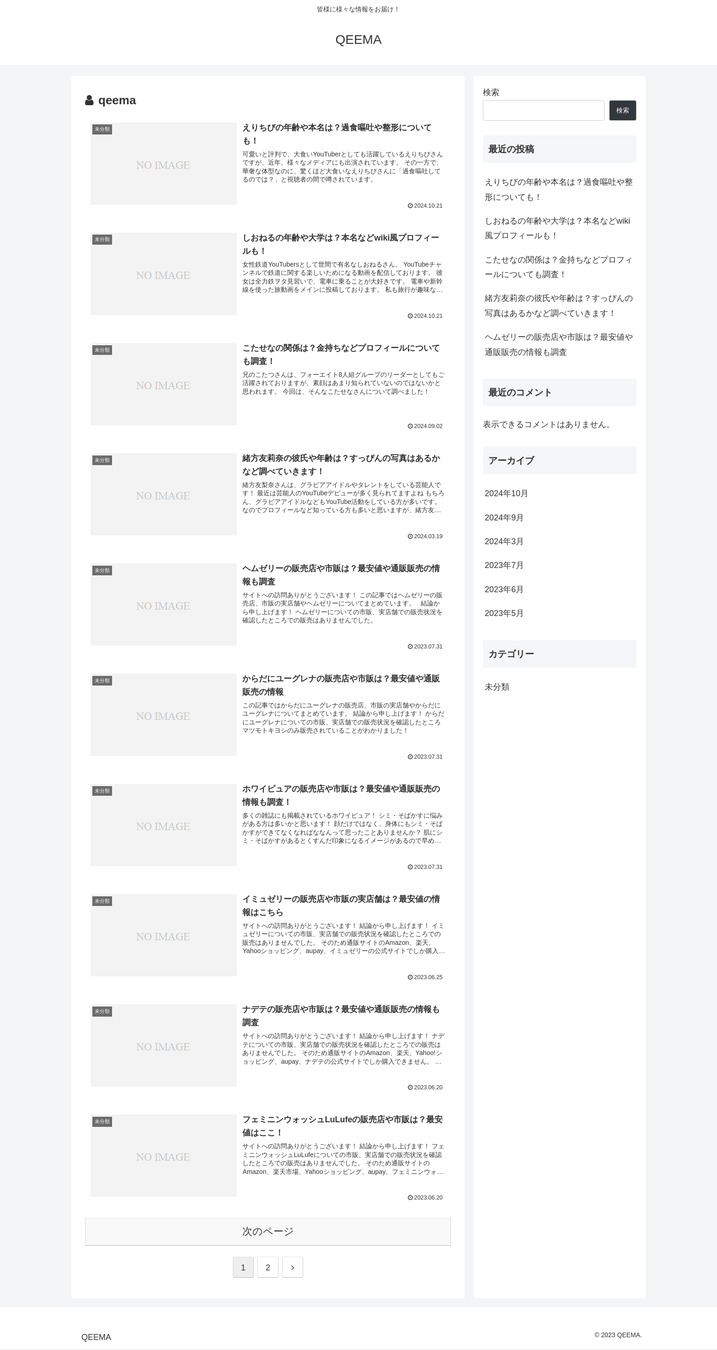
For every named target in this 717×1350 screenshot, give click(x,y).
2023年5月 (504, 613)
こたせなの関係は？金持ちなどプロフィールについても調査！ (559, 267)
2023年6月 (504, 589)
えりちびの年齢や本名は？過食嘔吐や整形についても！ (559, 189)
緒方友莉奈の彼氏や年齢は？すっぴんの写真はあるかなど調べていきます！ (559, 305)
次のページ (268, 1233)
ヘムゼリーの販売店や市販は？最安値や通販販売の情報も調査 (559, 344)
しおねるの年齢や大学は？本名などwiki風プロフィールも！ (557, 228)
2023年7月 (504, 565)
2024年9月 (504, 517)
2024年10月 (507, 493)
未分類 (497, 686)
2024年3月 (504, 541)
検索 (491, 92)
